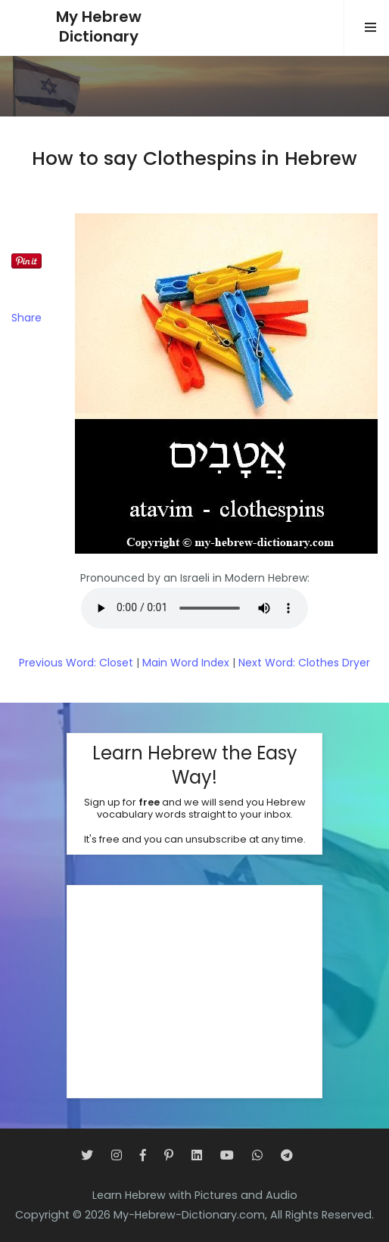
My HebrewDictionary (99, 27)
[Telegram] (287, 1155)
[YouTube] (227, 1155)
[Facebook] (143, 1155)
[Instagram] (116, 1155)
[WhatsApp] (257, 1155)
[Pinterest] (168, 1155)
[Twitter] (87, 1155)
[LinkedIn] (196, 1155)
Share (26, 317)
